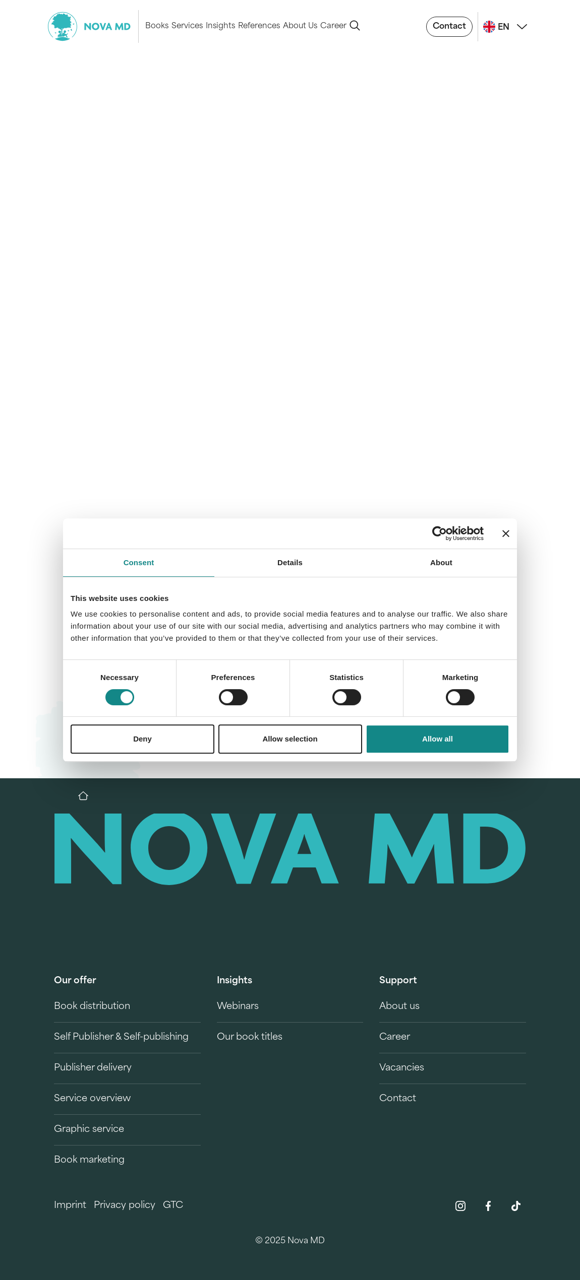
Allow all (437, 738)
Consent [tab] (139, 562)
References (259, 26)
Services (187, 26)
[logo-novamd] (93, 26)
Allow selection (289, 738)
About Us (300, 26)
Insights (220, 26)
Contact (449, 27)
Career (333, 26)
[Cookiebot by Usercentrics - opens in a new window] (439, 533)
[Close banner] (505, 533)
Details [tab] (290, 562)
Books (156, 26)
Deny (142, 738)
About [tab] (441, 562)
